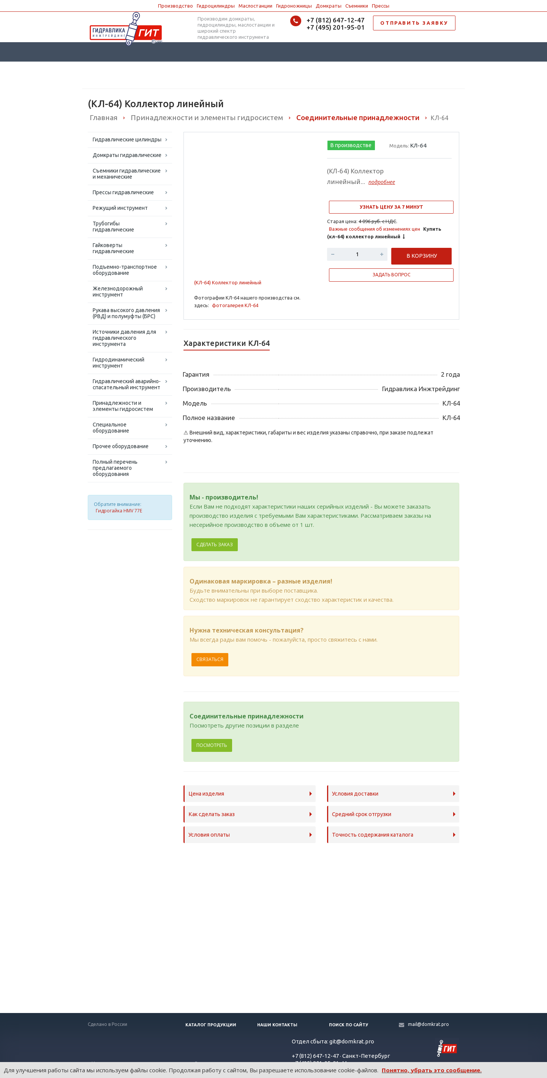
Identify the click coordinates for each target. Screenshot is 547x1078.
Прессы (380, 5)
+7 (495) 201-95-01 (336, 27)
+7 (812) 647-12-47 (336, 20)
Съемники (356, 5)
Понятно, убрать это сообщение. (432, 1070)
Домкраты (328, 5)
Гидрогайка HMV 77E (119, 510)
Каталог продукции (210, 1025)
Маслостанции (255, 5)
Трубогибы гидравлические (113, 226)
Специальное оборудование (111, 428)
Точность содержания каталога (372, 835)
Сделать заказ (214, 544)
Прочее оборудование (121, 446)
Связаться (209, 659)
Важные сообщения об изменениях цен (374, 228)
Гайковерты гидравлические (113, 248)
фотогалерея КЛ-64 (235, 305)
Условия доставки (355, 794)
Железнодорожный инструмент (118, 291)
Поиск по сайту (348, 1025)
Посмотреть (211, 745)
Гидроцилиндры (216, 5)
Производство (175, 5)
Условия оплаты (209, 835)
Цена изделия (206, 794)
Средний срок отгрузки (361, 814)
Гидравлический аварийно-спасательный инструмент (127, 384)
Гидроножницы (294, 5)
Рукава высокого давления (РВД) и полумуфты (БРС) (126, 313)
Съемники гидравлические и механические (127, 174)
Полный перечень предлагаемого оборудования (115, 468)
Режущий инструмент (120, 208)
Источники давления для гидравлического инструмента (124, 338)
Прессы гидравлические (123, 192)
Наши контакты (277, 1025)
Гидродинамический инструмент (118, 363)
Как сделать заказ (211, 814)
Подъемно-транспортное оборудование (125, 270)
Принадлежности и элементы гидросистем (123, 406)
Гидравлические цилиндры (127, 139)
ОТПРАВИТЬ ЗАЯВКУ (414, 22)
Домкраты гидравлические (127, 155)
